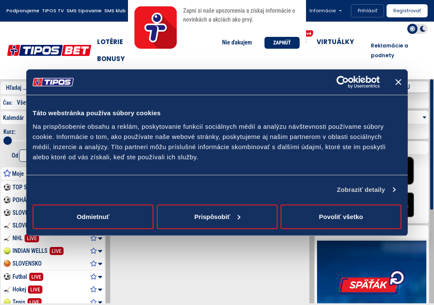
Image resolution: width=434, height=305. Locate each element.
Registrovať (407, 10)
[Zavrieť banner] (398, 82)
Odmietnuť (93, 216)
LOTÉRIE (110, 41)
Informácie (322, 10)
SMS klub (115, 10)
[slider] (7, 140)
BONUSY (111, 58)
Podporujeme (22, 10)
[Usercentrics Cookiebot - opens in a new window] (343, 82)
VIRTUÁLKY (335, 41)
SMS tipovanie (84, 10)
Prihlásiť (367, 10)
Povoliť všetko (341, 216)
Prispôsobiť (217, 216)
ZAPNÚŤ (282, 43)
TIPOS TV (53, 10)
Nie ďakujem (237, 42)
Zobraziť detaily (361, 189)
